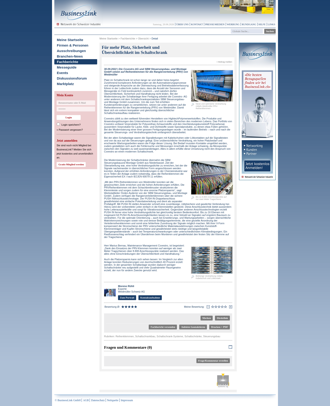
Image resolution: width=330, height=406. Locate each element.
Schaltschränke (193, 336)
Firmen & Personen (72, 45)
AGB (86, 400)
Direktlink (222, 318)
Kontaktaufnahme (150, 297)
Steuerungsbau (211, 336)
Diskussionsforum (72, 78)
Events (62, 73)
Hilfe (262, 24)
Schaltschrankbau (145, 336)
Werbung (233, 24)
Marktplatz (65, 84)
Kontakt (197, 24)
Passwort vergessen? (71, 129)
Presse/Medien (215, 24)
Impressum (127, 400)
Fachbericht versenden (163, 327)
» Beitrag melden (224, 62)
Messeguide (67, 67)
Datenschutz (97, 400)
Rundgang (249, 24)
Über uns (182, 24)
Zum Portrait (127, 297)
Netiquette (112, 400)
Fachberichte (67, 62)
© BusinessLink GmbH (68, 400)
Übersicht (143, 38)
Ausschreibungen (71, 51)
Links (271, 24)
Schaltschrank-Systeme (170, 336)
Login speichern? (71, 124)
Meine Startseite (70, 40)
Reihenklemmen (125, 336)
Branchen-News (70, 56)
